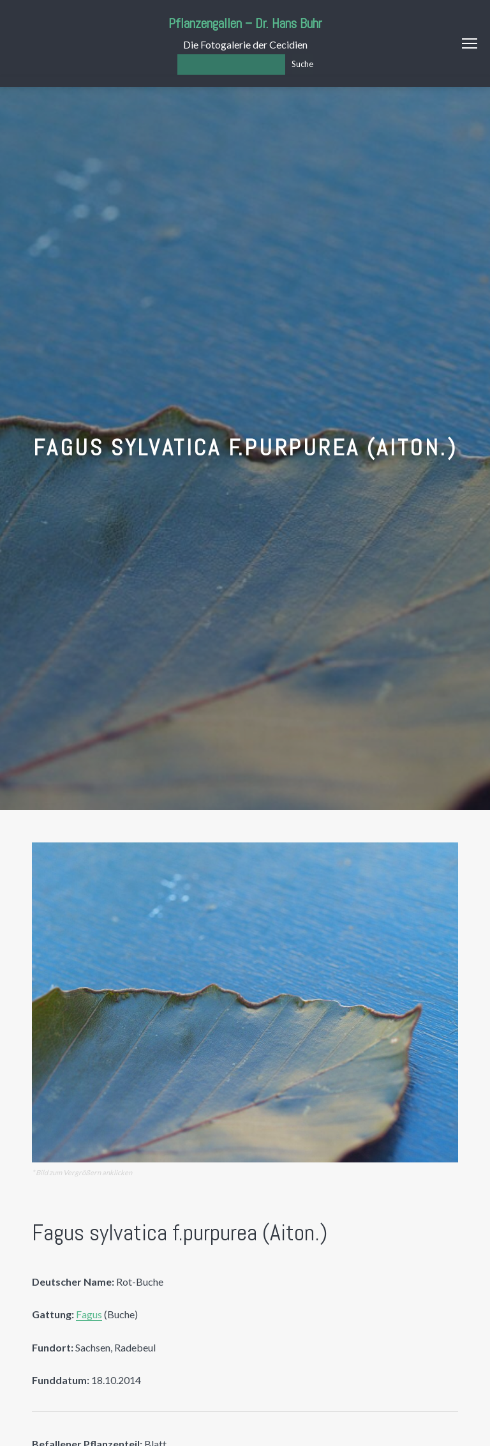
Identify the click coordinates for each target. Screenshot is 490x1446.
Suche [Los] (302, 64)
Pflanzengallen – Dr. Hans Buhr (245, 23)
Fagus (89, 1314)
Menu (469, 43)
